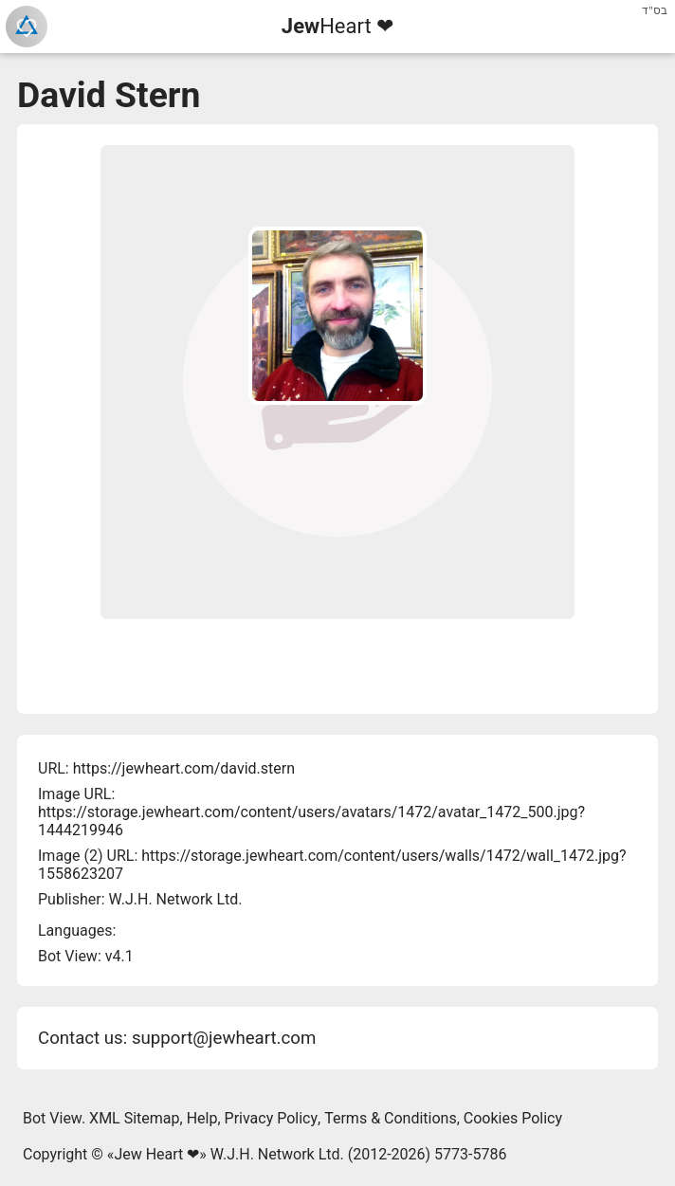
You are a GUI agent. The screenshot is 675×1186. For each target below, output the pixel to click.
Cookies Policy (513, 1118)
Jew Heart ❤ (156, 1154)
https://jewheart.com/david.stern (184, 768)
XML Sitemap (134, 1118)
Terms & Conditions (390, 1118)
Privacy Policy (272, 1118)
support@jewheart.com (224, 1038)
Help (202, 1118)
